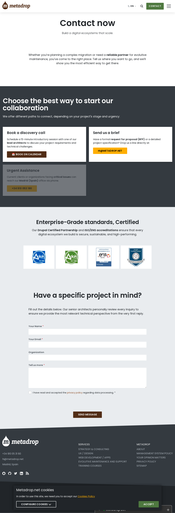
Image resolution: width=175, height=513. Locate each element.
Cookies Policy (86, 496)
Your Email (35, 339)
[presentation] (52, 401)
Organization (36, 352)
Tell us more (36, 365)
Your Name (35, 326)
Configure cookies (36, 504)
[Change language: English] (132, 6)
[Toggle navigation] (169, 6)
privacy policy (74, 392)
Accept (149, 504)
